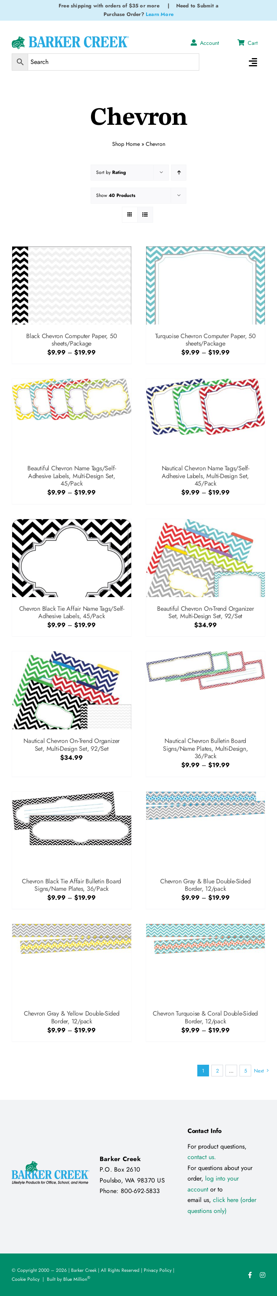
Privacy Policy (158, 1270)
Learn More (159, 14)
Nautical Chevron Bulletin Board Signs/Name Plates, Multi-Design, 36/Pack (205, 748)
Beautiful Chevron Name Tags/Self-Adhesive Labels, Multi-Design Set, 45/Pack (71, 476)
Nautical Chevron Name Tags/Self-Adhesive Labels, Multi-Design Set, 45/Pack (205, 476)
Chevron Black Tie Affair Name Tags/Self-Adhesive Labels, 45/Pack (71, 612)
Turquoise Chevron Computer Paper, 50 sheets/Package (205, 340)
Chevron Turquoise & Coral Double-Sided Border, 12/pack (205, 1017)
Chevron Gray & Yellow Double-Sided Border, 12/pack (72, 1017)
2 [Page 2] (217, 1070)
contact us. (202, 1156)
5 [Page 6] (245, 1070)
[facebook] (250, 1275)
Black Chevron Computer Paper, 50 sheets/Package (71, 340)
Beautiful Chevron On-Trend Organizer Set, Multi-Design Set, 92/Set (205, 612)
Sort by (111, 172)
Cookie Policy (25, 1279)
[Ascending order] (178, 173)
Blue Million (76, 1279)
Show (115, 195)
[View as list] (145, 214)
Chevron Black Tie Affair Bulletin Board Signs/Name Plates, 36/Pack (71, 885)
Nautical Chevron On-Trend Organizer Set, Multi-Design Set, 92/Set (71, 744)
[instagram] (262, 1275)
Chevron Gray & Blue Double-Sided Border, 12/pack (205, 885)
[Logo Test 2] (70, 39)
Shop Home (126, 143)
